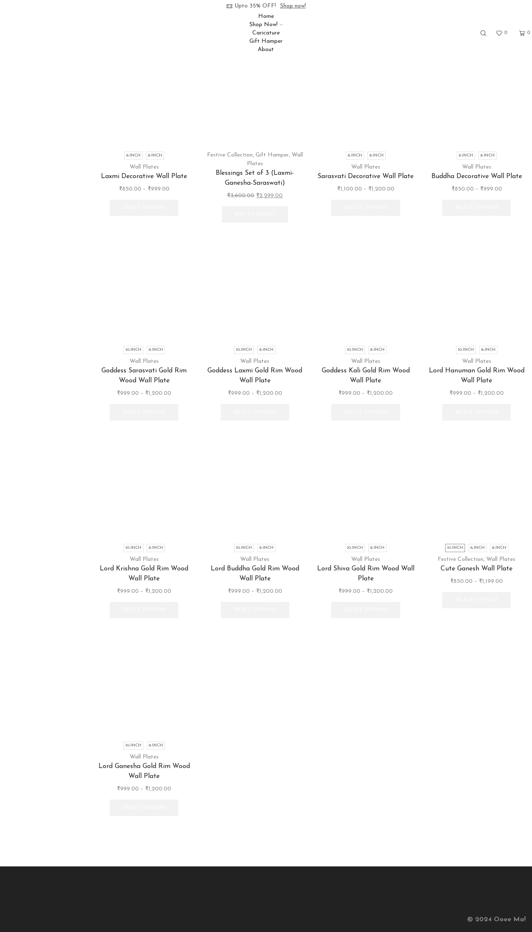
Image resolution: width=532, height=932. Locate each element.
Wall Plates (144, 167)
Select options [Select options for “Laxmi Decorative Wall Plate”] (144, 207)
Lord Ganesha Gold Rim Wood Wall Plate (144, 771)
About (266, 49)
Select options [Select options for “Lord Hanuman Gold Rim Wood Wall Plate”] (476, 412)
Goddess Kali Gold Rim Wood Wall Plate (366, 375)
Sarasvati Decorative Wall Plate (366, 176)
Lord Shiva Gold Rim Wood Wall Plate (365, 573)
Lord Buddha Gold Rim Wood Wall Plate (255, 573)
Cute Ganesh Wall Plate (476, 568)
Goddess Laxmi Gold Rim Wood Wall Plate (254, 375)
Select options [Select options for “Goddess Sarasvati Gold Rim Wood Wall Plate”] (144, 412)
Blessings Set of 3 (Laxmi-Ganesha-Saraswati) (255, 178)
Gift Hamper (266, 41)
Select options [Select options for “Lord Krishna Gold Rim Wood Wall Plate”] (144, 609)
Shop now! (293, 6)
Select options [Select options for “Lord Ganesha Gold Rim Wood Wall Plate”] (144, 807)
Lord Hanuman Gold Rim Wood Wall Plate (477, 375)
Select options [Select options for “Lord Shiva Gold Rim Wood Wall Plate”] (365, 609)
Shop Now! (266, 25)
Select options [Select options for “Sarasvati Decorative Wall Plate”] (365, 207)
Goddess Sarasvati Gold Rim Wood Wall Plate (144, 375)
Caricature (266, 33)
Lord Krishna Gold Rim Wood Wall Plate (144, 573)
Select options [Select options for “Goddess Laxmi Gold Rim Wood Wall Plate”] (254, 412)
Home (266, 16)
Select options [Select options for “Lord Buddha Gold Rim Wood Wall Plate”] (254, 609)
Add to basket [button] (254, 214)
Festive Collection (230, 155)
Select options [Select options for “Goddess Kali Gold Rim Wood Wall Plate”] (365, 412)
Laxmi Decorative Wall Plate (144, 176)
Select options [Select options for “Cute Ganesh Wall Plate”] (476, 599)
